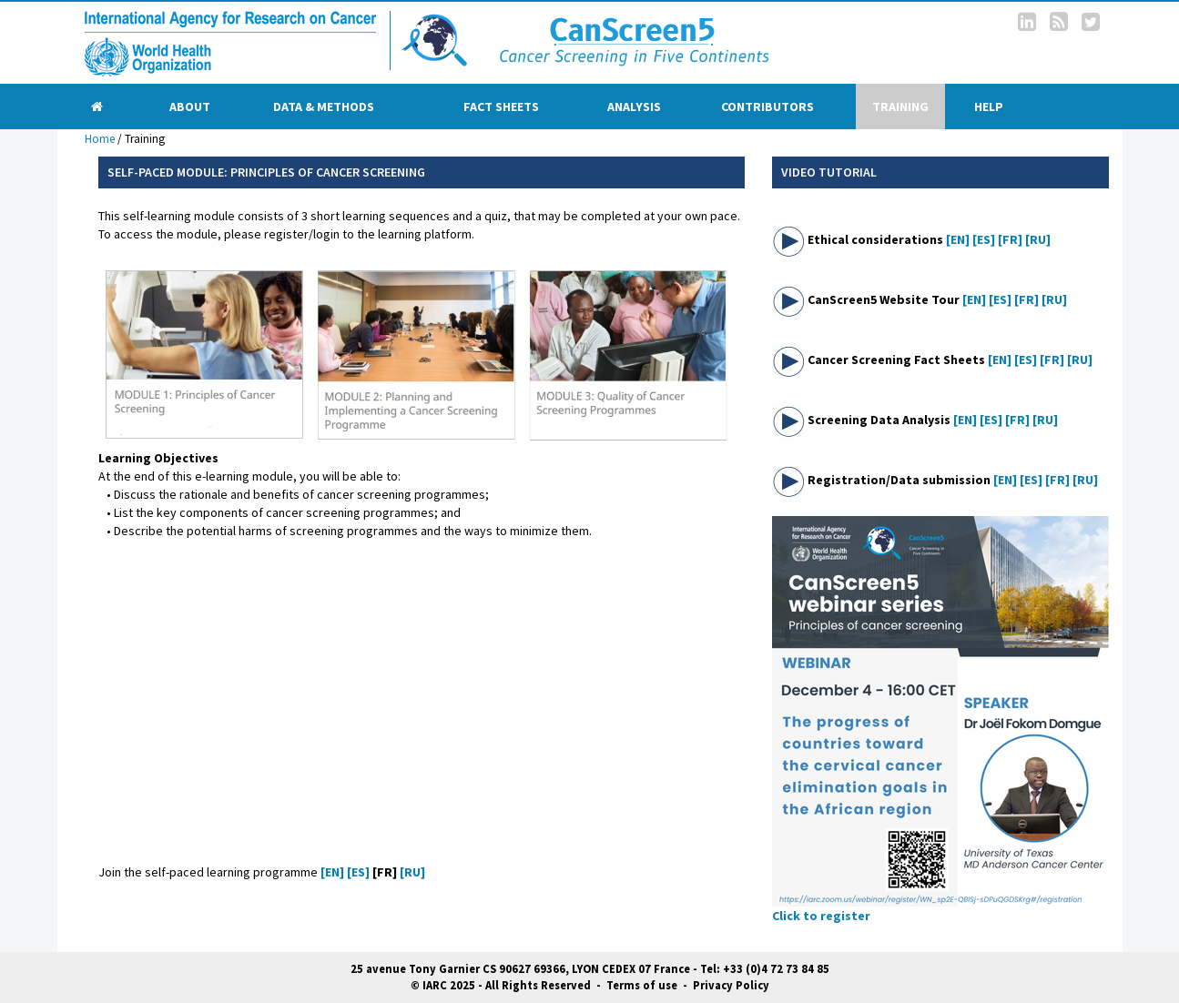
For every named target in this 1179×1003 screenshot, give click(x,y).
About (189, 106)
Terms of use (641, 985)
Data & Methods (323, 106)
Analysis (634, 106)
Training (900, 106)
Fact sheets (501, 106)
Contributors (767, 106)
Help (988, 106)
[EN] (958, 239)
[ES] (983, 239)
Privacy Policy (731, 985)
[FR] (1010, 239)
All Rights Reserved (538, 985)
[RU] (1038, 239)
